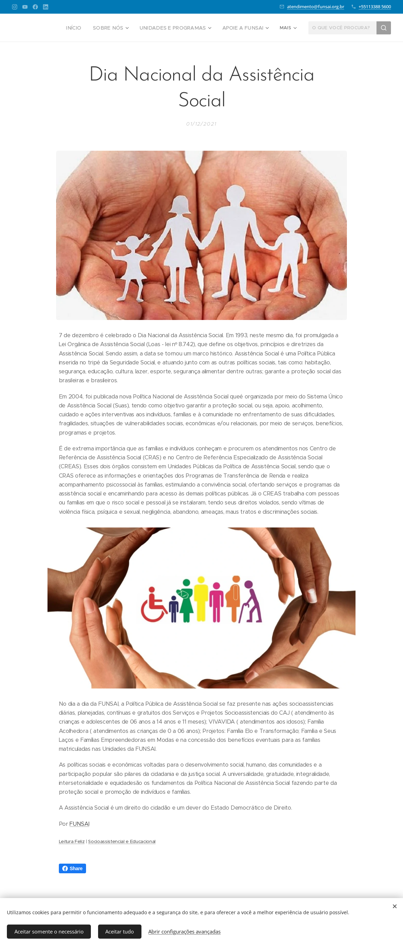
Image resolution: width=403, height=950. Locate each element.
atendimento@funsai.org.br (315, 6)
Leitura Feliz (72, 841)
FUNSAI (79, 824)
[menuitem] (47, 27)
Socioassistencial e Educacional (122, 841)
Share (72, 868)
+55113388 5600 (375, 6)
